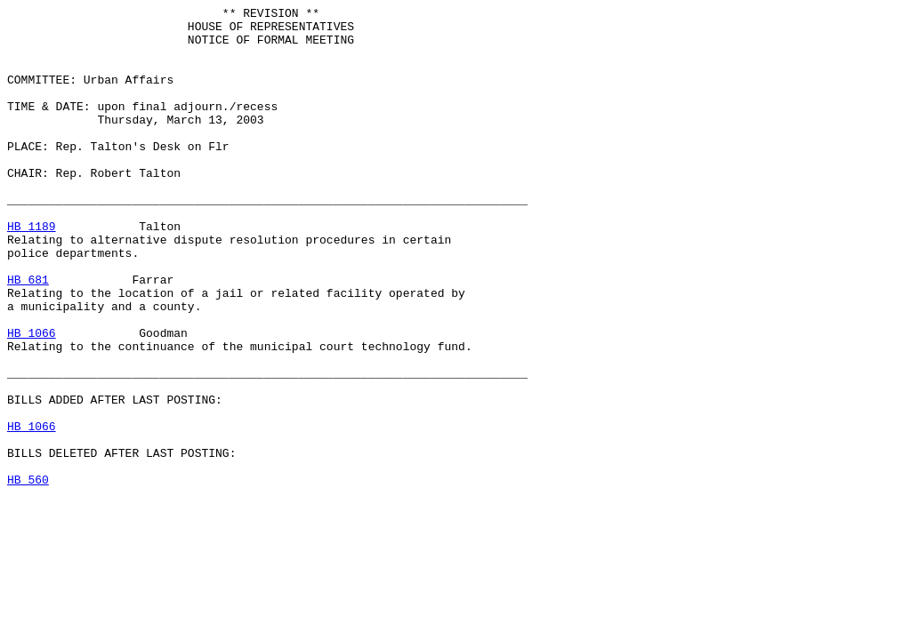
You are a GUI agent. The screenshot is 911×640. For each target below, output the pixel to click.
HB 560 (28, 575)
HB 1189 (31, 271)
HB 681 (28, 335)
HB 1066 (31, 399)
